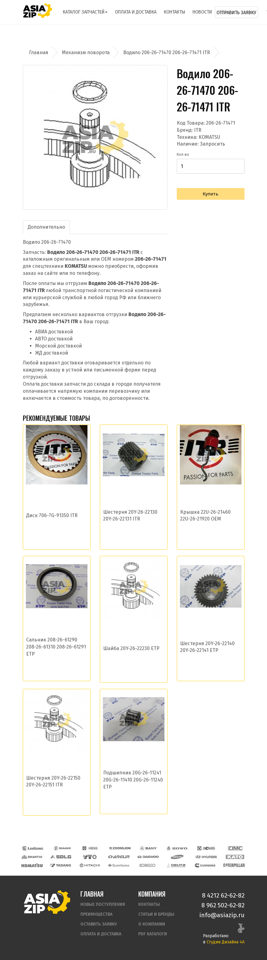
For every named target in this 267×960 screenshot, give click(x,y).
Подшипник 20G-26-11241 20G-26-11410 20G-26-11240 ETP (133, 780)
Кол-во (183, 154)
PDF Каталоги (152, 934)
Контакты (174, 12)
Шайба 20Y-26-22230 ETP (131, 648)
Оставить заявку (98, 924)
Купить (210, 193)
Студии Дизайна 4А (226, 942)
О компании (151, 924)
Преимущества (96, 914)
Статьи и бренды (156, 914)
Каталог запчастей (85, 12)
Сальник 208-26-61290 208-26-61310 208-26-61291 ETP (56, 647)
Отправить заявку (236, 12)
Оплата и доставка (135, 12)
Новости (202, 12)
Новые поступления (102, 904)
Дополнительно (46, 227)
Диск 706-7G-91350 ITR (52, 515)
